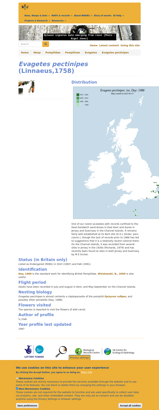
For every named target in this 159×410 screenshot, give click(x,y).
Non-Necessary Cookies (34, 393)
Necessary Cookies (31, 382)
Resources (59, 20)
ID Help (118, 15)
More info (86, 376)
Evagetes (91, 52)
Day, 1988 (25, 273)
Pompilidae (52, 52)
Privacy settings (79, 362)
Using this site (130, 45)
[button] (27, 32)
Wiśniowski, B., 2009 (112, 273)
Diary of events (102, 15)
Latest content (109, 45)
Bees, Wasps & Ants (37, 15)
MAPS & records (61, 15)
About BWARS (83, 15)
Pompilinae (72, 52)
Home (94, 45)
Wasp (37, 52)
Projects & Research (37, 20)
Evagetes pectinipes (115, 52)
